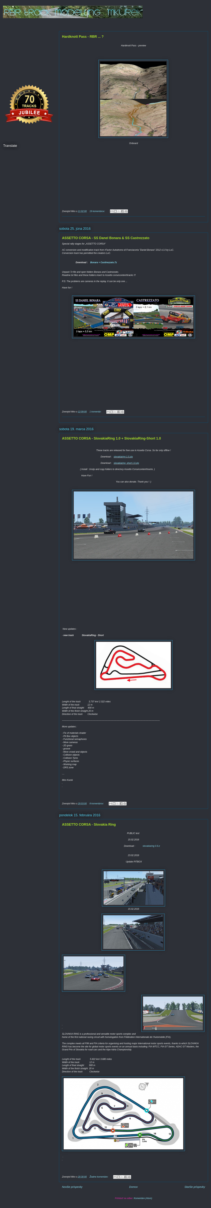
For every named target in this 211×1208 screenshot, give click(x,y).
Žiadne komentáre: (99, 1176)
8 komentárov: (96, 803)
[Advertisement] (28, 48)
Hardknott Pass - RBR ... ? (83, 36)
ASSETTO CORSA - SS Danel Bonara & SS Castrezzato (105, 238)
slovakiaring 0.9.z (151, 846)
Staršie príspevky (194, 1186)
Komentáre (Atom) (143, 1198)
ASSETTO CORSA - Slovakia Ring (89, 824)
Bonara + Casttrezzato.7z (103, 262)
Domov (133, 1186)
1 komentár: (95, 411)
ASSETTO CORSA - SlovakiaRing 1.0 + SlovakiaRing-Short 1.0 (111, 438)
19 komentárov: (97, 211)
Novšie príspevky (72, 1186)
